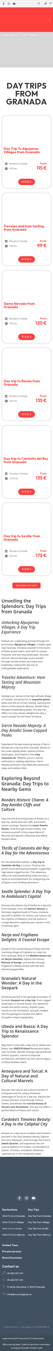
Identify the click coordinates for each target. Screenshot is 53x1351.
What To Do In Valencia (13, 1234)
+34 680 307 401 (14, 1273)
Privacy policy (23, 1338)
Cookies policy (37, 1338)
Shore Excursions (12, 1257)
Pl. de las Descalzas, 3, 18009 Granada (26, 1286)
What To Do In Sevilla (12, 1228)
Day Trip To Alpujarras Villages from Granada (22, 150)
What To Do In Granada (13, 1216)
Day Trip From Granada (39, 1216)
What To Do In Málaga (13, 1222)
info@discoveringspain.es (19, 1294)
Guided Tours (10, 1245)
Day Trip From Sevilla (38, 1228)
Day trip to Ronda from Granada (22, 383)
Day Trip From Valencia (39, 1234)
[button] (49, 19)
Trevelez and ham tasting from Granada (24, 228)
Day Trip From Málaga (38, 1222)
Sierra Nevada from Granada (19, 305)
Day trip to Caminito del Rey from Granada (26, 460)
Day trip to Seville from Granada (22, 538)
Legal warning (8, 1338)
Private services (11, 1251)
